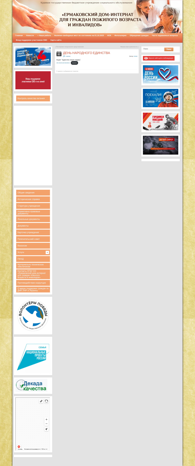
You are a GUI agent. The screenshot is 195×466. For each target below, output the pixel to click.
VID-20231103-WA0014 (63, 63)
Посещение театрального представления (70, 47)
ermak (135, 56)
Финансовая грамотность (128, 47)
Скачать (74, 63)
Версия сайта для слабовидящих (158, 58)
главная (68, 56)
